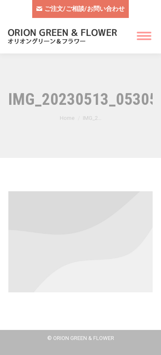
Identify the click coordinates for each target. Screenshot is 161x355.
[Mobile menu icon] (144, 36)
